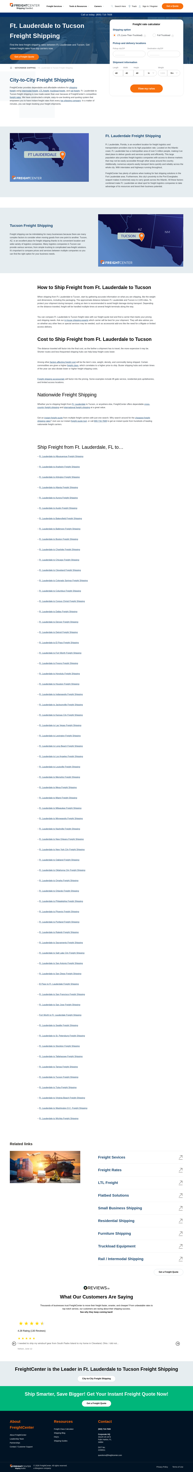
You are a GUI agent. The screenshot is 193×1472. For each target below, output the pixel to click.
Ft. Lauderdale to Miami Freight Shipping (58, 798)
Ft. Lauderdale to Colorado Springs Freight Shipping (63, 580)
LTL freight (44, 91)
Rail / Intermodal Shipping (120, 1259)
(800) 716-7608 (104, 1429)
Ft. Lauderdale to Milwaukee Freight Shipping (60, 808)
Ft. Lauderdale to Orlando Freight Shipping (59, 891)
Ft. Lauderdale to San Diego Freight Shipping (60, 974)
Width (125, 68)
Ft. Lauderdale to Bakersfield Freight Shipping (60, 518)
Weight (161, 68)
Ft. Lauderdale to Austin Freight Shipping (58, 508)
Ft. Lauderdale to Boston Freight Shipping (58, 539)
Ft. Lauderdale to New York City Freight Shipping (62, 849)
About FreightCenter (18, 1435)
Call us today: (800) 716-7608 (96, 14)
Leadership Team (17, 1439)
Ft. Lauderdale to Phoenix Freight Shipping (59, 911)
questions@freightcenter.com (110, 1455)
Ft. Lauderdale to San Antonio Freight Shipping (61, 963)
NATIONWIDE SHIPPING (25, 68)
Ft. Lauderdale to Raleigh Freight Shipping (59, 932)
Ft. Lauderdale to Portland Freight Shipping (59, 922)
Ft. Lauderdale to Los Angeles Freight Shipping (61, 756)
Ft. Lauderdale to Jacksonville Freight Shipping (61, 705)
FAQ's (56, 1437)
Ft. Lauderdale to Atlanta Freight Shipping (58, 487)
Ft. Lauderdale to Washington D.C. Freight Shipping (63, 1108)
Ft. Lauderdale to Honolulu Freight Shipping (59, 674)
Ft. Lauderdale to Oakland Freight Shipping (59, 860)
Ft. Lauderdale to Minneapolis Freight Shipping (61, 818)
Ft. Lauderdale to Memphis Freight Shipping (59, 777)
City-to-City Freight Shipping (96, 1378)
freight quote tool (79, 421)
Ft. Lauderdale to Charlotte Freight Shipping (59, 549)
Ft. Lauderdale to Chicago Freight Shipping (59, 560)
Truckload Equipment (117, 1246)
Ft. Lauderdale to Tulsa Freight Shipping (58, 1087)
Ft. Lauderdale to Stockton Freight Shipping (59, 1046)
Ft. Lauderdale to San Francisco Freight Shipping (62, 994)
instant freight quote (53, 418)
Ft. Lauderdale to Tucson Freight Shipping (58, 1077)
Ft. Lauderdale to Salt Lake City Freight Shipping (61, 953)
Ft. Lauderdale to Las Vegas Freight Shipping (60, 725)
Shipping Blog (59, 1433)
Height (136, 68)
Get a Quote (173, 6)
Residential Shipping (116, 1221)
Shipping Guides (61, 1441)
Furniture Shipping (114, 1233)
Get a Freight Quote (24, 57)
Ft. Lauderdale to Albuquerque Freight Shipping (61, 456)
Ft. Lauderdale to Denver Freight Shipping (58, 622)
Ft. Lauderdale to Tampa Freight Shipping (58, 1067)
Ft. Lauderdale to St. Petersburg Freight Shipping (62, 1036)
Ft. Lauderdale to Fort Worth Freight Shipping (60, 653)
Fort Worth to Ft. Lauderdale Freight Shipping (60, 1015)
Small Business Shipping (120, 1208)
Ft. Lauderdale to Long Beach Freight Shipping (61, 746)
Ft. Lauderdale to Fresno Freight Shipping (58, 663)
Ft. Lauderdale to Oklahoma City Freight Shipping (62, 870)
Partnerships (15, 1443)
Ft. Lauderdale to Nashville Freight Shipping (59, 829)
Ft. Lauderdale (78, 404)
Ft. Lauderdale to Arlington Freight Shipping (59, 477)
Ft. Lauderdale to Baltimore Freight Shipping (59, 529)
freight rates (15, 97)
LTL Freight (108, 1183)
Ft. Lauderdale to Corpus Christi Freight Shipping (62, 601)
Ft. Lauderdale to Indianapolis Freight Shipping (61, 694)
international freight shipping (77, 407)
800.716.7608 (100, 421)
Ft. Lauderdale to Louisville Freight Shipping (59, 767)
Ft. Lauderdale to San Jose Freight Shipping (59, 1005)
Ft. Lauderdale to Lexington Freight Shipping (60, 736)
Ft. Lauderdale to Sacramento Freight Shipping (61, 943)
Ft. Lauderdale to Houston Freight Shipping (59, 684)
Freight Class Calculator (64, 1429)
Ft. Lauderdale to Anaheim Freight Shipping (59, 467)
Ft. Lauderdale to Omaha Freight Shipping (58, 880)
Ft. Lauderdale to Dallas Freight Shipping (58, 611)
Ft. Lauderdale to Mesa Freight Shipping (58, 787)
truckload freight (57, 91)
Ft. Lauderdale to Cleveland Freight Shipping (60, 570)
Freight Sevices (111, 1157)
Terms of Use (177, 1467)
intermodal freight (30, 91)
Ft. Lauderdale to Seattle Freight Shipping (58, 1025)
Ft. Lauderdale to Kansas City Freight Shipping (61, 715)
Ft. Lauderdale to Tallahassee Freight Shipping (61, 1056)
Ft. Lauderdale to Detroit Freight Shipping (58, 632)
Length (116, 68)
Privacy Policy (162, 1467)
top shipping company (70, 101)
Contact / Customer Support (21, 1447)
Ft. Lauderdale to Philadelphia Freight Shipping (61, 901)
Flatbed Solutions (113, 1195)
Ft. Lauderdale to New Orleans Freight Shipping (61, 839)
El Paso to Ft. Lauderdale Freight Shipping (59, 984)
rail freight (75, 91)
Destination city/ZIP (155, 48)
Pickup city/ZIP (119, 48)
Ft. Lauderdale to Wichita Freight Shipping (58, 1118)
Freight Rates (110, 1170)
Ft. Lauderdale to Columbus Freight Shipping (60, 591)
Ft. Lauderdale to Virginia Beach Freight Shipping (62, 1098)
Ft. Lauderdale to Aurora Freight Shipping (58, 498)
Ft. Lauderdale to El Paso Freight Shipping (59, 643)
